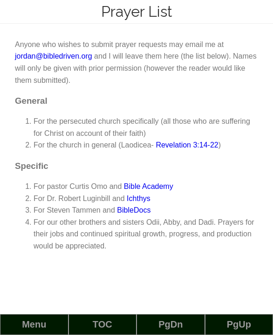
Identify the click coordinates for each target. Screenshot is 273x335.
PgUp (239, 324)
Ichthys (138, 198)
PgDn (170, 324)
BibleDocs (133, 210)
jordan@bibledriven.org (53, 56)
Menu (34, 324)
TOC (102, 324)
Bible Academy (148, 186)
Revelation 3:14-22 (187, 145)
